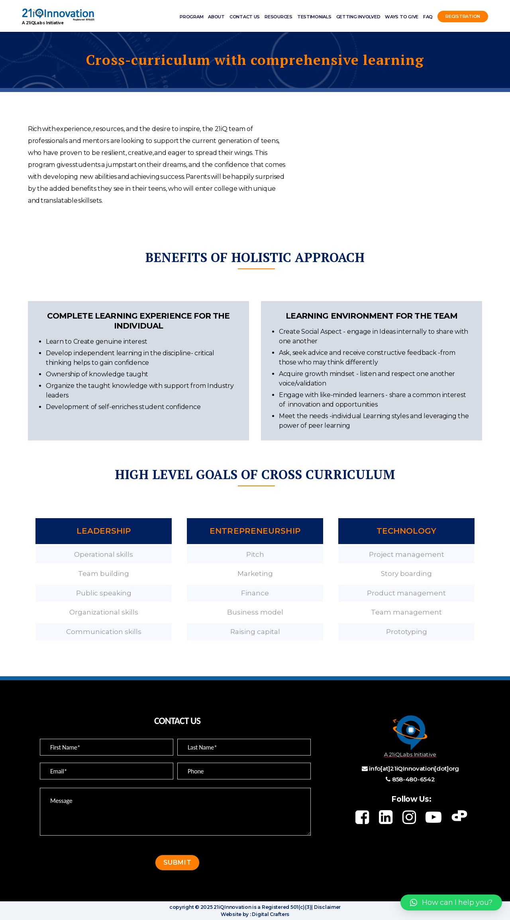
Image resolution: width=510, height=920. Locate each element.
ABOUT (216, 17)
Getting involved (358, 17)
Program (191, 17)
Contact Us (245, 17)
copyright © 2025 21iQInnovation (210, 907)
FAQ (428, 17)
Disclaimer (327, 907)
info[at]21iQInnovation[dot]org (414, 768)
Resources (278, 17)
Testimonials (314, 17)
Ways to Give (401, 17)
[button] (451, 902)
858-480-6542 (413, 779)
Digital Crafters (270, 914)
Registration (462, 17)
